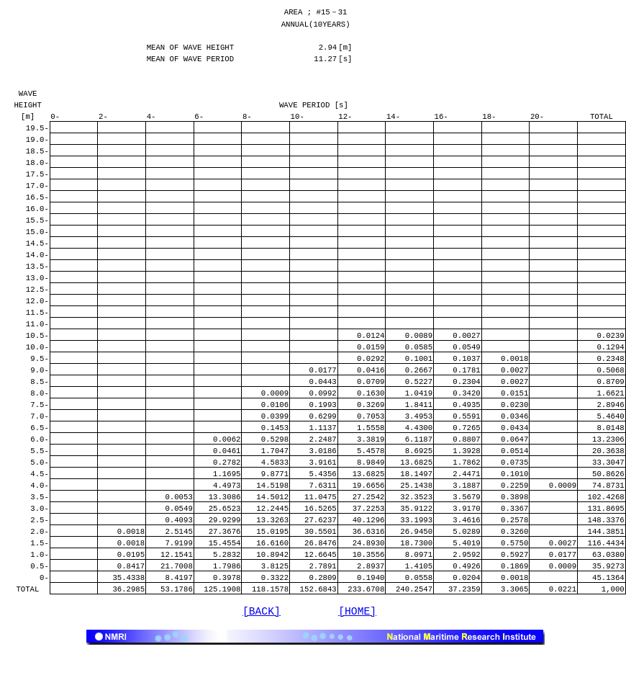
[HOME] (357, 642)
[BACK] (261, 642)
